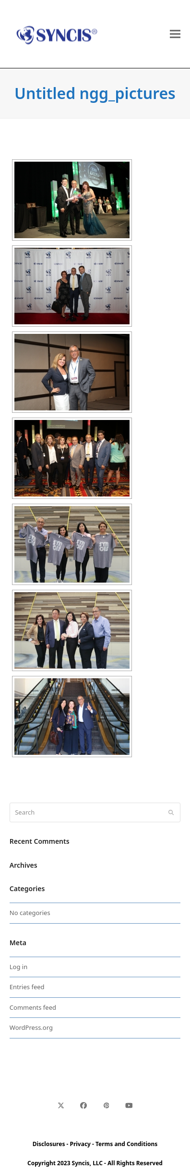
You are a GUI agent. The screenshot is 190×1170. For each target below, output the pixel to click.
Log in (18, 966)
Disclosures (49, 1144)
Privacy (80, 1144)
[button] (175, 34)
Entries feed (27, 986)
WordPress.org (31, 1027)
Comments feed (33, 1007)
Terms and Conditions (126, 1144)
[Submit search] (171, 812)
